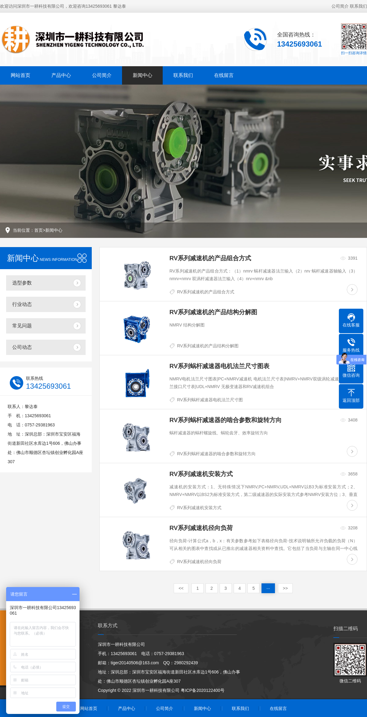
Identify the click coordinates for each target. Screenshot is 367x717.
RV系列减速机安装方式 (199, 507)
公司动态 (22, 347)
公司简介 (340, 6)
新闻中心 (142, 75)
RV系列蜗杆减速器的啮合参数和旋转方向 (216, 453)
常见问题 (22, 325)
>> (285, 588)
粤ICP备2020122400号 (202, 690)
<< (181, 588)
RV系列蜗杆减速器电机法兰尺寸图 (210, 399)
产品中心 (61, 75)
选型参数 (22, 282)
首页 (38, 230)
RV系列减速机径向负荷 (199, 561)
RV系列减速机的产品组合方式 (205, 291)
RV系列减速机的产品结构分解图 (208, 345)
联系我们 (358, 6)
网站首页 (20, 75)
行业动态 (22, 304)
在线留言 (224, 75)
